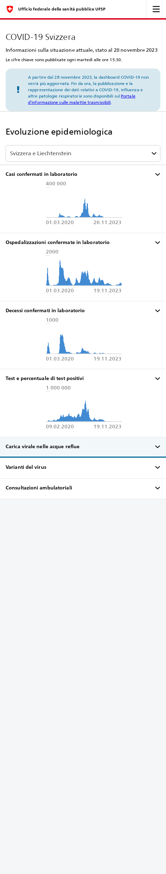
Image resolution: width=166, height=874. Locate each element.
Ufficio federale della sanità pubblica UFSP (61, 9)
